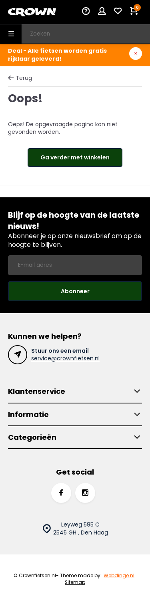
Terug (20, 78)
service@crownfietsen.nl (65, 358)
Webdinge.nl (119, 575)
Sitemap (75, 582)
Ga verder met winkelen (75, 157)
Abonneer (75, 291)
